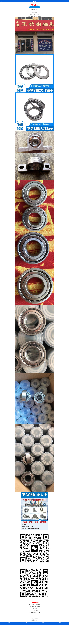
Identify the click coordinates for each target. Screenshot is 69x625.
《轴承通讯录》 (36, 618)
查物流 (43, 622)
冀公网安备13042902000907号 (34, 616)
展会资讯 (60, 622)
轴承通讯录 (35, 1)
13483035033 (36, 619)
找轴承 (9, 622)
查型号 (26, 622)
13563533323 (36, 14)
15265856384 (36, 620)
